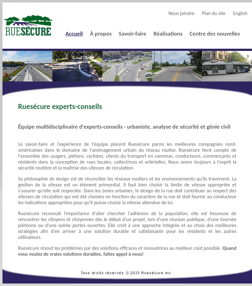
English (240, 13)
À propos (101, 33)
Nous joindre (181, 13)
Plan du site (213, 13)
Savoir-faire (132, 33)
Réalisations (167, 33)
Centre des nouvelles (215, 33)
